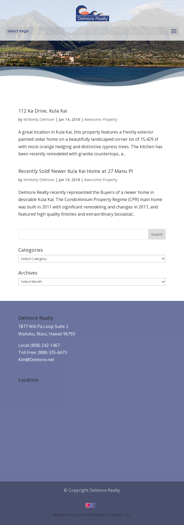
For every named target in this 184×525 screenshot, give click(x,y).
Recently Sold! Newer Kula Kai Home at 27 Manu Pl (75, 171)
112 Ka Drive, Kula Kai (42, 111)
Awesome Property (100, 119)
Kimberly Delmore (38, 119)
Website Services (66, 515)
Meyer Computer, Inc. (115, 515)
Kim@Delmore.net (36, 359)
